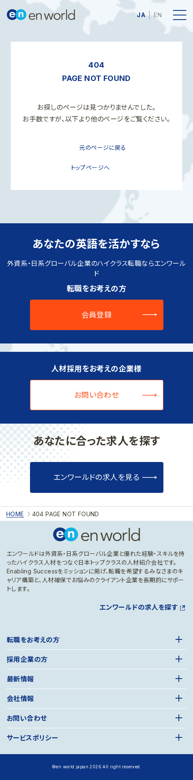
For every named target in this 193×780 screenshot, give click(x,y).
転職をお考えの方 (33, 640)
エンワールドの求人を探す (138, 607)
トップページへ (90, 167)
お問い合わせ (96, 395)
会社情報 (20, 698)
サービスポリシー (32, 738)
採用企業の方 (27, 659)
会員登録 (96, 314)
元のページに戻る (102, 147)
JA (141, 14)
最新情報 (20, 679)
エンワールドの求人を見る (96, 477)
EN (158, 14)
